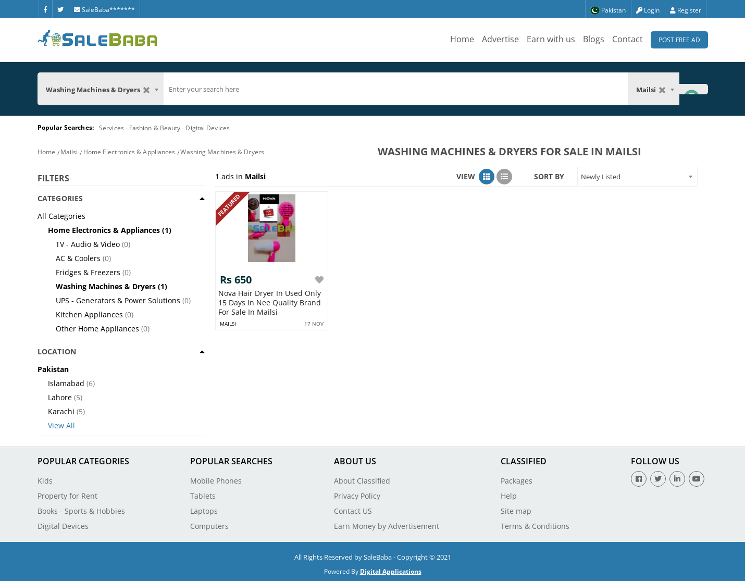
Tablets (203, 496)
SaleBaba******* (104, 9)
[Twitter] (60, 9)
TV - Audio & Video (88, 244)
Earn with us (551, 39)
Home (462, 39)
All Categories (61, 216)
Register (685, 10)
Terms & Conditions (535, 526)
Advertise (500, 39)
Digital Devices (207, 127)
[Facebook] (45, 9)
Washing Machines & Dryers (222, 151)
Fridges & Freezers (88, 272)
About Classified (362, 481)
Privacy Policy (357, 496)
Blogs (593, 39)
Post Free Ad (679, 39)
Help (509, 496)
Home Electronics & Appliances (129, 151)
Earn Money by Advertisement (386, 526)
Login (648, 10)
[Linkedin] (677, 479)
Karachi (61, 411)
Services (111, 127)
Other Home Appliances (97, 328)
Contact (627, 39)
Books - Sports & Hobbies (81, 511)
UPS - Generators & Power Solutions (118, 300)
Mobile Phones (216, 481)
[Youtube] (696, 479)
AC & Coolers (78, 258)
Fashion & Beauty (155, 127)
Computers (209, 526)
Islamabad (66, 383)
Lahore (60, 397)
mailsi (228, 323)
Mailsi (69, 151)
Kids (45, 481)
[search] (396, 89)
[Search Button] (693, 88)
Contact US (353, 511)
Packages (516, 481)
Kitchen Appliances (89, 314)
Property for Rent (67, 496)
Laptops (204, 511)
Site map (516, 511)
